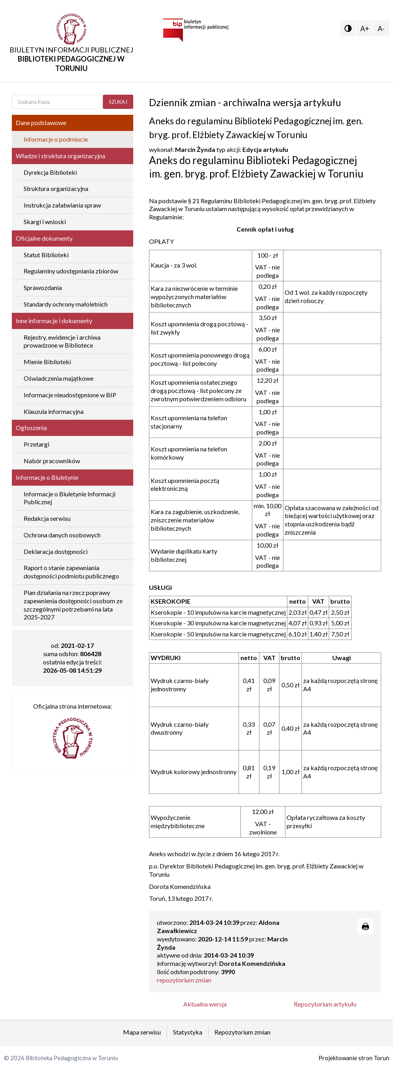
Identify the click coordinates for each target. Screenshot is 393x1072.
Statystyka (187, 1032)
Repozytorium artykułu (325, 1004)
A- (381, 28)
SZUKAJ (118, 102)
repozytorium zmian (184, 980)
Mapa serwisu (142, 1032)
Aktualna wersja (205, 1004)
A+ (364, 28)
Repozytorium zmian (242, 1032)
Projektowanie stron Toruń (353, 1057)
